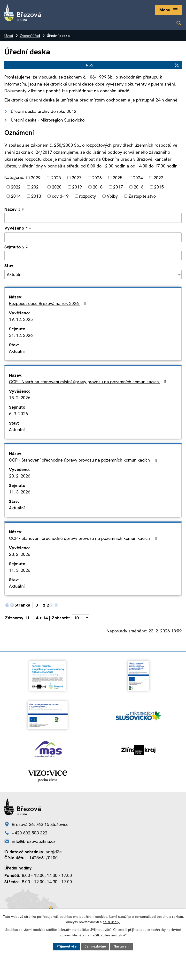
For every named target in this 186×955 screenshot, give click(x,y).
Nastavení (121, 946)
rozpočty (87, 196)
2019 (77, 187)
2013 (36, 196)
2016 (138, 187)
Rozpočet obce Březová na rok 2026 (48, 303)
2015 (159, 187)
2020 (57, 187)
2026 (97, 178)
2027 (76, 178)
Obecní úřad (30, 35)
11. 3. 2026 (19, 492)
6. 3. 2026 (18, 413)
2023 (158, 178)
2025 (117, 178)
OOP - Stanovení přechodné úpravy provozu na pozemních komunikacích (84, 460)
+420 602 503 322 (29, 833)
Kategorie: (14, 177)
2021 (36, 187)
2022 (16, 187)
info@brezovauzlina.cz (33, 841)
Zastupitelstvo (142, 196)
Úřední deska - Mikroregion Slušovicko (48, 120)
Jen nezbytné (95, 946)
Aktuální (17, 351)
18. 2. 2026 (19, 397)
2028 (56, 178)
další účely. (111, 922)
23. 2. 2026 (19, 476)
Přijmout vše (67, 946)
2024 (138, 178)
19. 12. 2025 (21, 319)
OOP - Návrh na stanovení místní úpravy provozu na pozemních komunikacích (88, 381)
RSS (132, 65)
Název (12, 209)
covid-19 (60, 196)
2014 (16, 196)
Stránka (22, 605)
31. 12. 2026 (21, 335)
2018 (97, 187)
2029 (35, 178)
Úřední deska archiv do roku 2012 (43, 111)
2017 (118, 187)
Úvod (8, 35)
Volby (112, 196)
